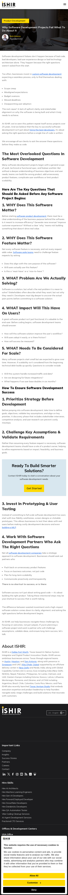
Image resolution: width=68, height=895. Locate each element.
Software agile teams (23, 252)
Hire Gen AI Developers (12, 795)
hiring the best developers (42, 130)
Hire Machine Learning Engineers (17, 792)
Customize (34, 883)
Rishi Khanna (15, 36)
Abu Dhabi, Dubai (30, 664)
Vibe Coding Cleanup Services (16, 814)
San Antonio (31, 661)
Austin (7, 661)
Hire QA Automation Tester (14, 810)
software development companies (25, 553)
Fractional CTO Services (13, 821)
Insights (5, 754)
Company (6, 751)
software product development (31, 216)
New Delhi (24, 667)
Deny (34, 890)
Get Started (34, 488)
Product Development (14, 21)
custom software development (46, 74)
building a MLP (9, 527)
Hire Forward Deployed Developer (17, 799)
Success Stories (9, 758)
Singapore (7, 664)
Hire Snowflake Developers (14, 803)
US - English (55, 713)
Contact (5, 769)
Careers (5, 765)
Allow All (34, 876)
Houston (15, 661)
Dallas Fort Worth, (20, 652)
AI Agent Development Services (16, 817)
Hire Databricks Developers (14, 806)
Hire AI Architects (10, 788)
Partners (6, 761)
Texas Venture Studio (40, 686)
